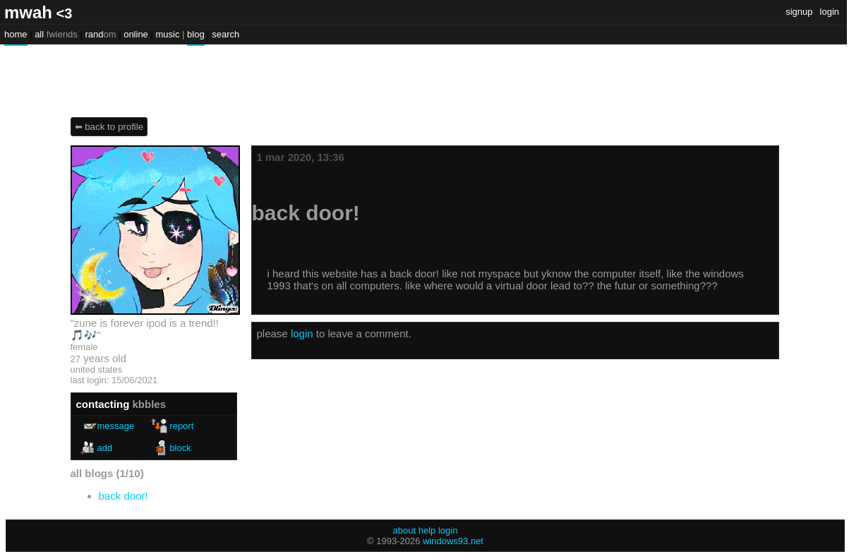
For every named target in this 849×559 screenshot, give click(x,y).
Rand (100, 34)
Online (136, 34)
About (404, 530)
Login (829, 11)
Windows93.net (453, 541)
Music (167, 34)
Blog (196, 34)
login (302, 333)
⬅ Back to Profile (109, 126)
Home (16, 34)
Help (427, 530)
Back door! (123, 496)
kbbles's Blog (121, 74)
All (56, 34)
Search (225, 34)
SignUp (798, 11)
